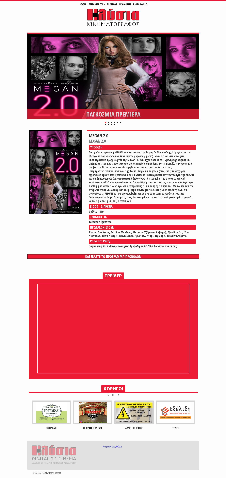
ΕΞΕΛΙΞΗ (175, 428)
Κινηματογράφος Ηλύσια (112, 446)
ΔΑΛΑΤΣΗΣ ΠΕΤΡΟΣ (134, 428)
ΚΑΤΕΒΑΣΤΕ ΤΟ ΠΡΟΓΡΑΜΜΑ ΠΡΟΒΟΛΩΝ (113, 256)
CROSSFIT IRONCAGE (92, 428)
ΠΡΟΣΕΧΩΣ (112, 4)
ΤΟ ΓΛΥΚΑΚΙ (51, 428)
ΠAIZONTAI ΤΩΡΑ (97, 4)
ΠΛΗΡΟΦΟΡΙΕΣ (140, 4)
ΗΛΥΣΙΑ (83, 4)
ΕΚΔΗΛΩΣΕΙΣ (125, 4)
